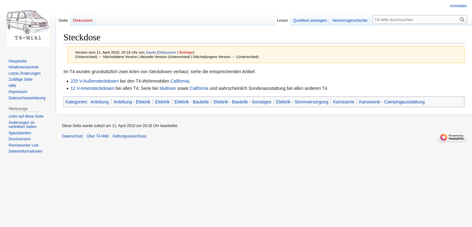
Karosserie (343, 101)
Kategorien (76, 101)
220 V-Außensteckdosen (94, 81)
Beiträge (186, 52)
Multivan (168, 88)
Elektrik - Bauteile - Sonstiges (242, 101)
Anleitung (99, 101)
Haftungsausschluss (130, 136)
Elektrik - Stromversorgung (302, 101)
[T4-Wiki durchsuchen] (419, 19)
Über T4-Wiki (98, 136)
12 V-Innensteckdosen (92, 88)
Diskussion (167, 52)
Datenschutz (72, 136)
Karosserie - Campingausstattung (392, 101)
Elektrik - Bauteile (191, 101)
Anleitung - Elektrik (131, 101)
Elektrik (162, 101)
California (180, 81)
